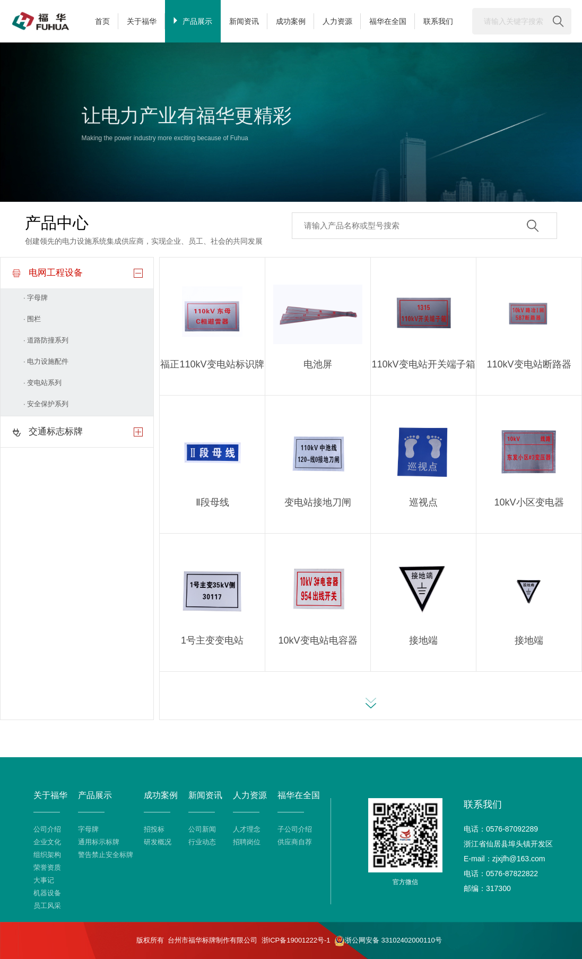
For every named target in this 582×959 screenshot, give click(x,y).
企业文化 (47, 842)
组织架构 (47, 855)
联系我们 (438, 21)
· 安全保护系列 (45, 404)
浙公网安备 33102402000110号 (388, 941)
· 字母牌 (35, 298)
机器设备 (47, 893)
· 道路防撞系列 (45, 340)
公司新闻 (202, 829)
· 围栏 (32, 319)
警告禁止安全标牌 (105, 855)
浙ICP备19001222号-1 (296, 940)
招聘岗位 (246, 842)
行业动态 (202, 842)
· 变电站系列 (42, 383)
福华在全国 (387, 21)
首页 (102, 21)
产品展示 (192, 21)
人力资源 (337, 21)
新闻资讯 (244, 21)
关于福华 (142, 21)
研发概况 (157, 842)
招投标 (154, 829)
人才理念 (246, 829)
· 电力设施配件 (45, 361)
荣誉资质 (47, 867)
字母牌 (88, 829)
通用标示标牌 (98, 842)
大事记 (43, 880)
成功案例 (291, 21)
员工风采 (47, 906)
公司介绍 (47, 829)
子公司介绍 (294, 829)
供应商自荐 (294, 842)
